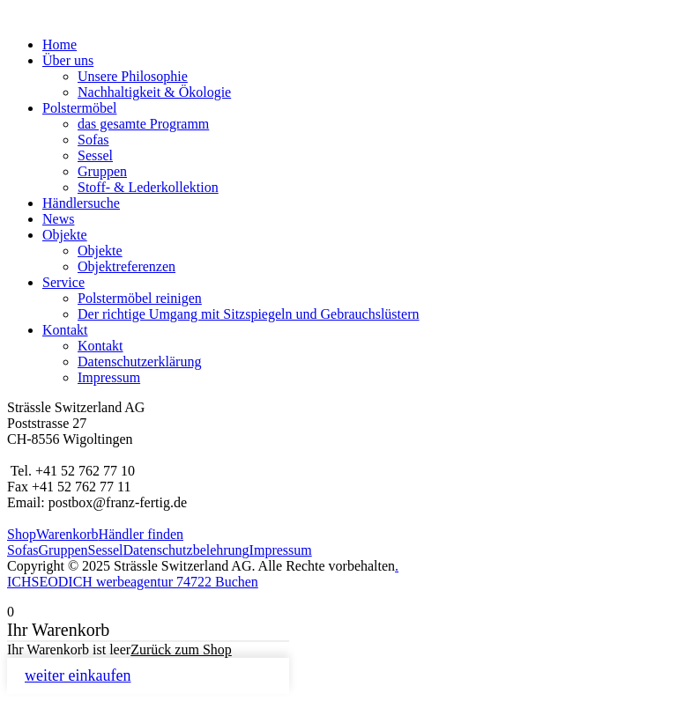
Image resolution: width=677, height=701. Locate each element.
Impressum (109, 377)
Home (59, 44)
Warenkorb (67, 534)
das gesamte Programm (143, 123)
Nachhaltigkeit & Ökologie (154, 92)
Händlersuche (81, 203)
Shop (21, 534)
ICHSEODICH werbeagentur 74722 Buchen (132, 581)
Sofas (93, 139)
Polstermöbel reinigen (140, 298)
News (58, 218)
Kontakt (65, 329)
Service (63, 282)
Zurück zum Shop (181, 649)
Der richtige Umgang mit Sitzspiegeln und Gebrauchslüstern (248, 313)
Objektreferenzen (126, 266)
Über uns (67, 60)
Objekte (64, 234)
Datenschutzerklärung (139, 361)
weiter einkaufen (77, 675)
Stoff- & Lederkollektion (148, 187)
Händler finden (141, 534)
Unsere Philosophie (133, 76)
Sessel (95, 155)
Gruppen (102, 171)
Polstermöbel (79, 107)
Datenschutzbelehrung (186, 549)
